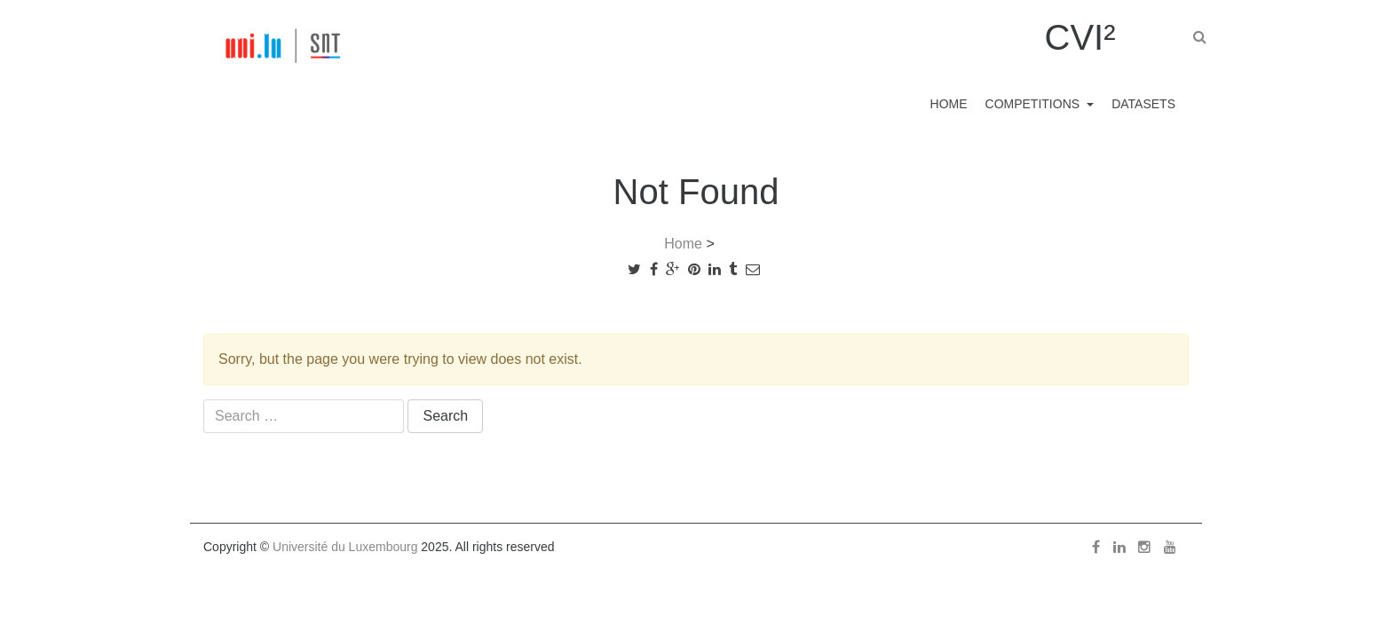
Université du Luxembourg (345, 547)
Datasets (1139, 103)
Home (922, 103)
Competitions (1017, 103)
